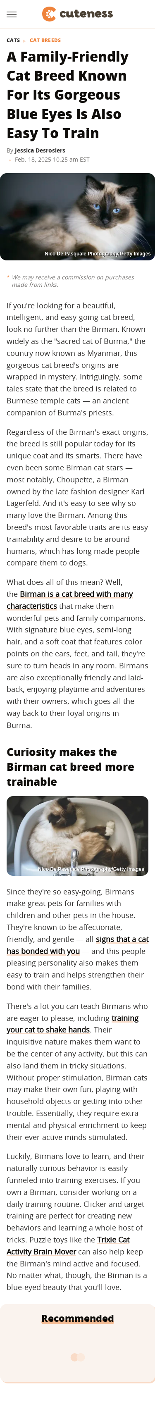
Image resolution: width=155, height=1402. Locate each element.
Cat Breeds (45, 40)
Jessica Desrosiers (40, 150)
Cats (13, 40)
